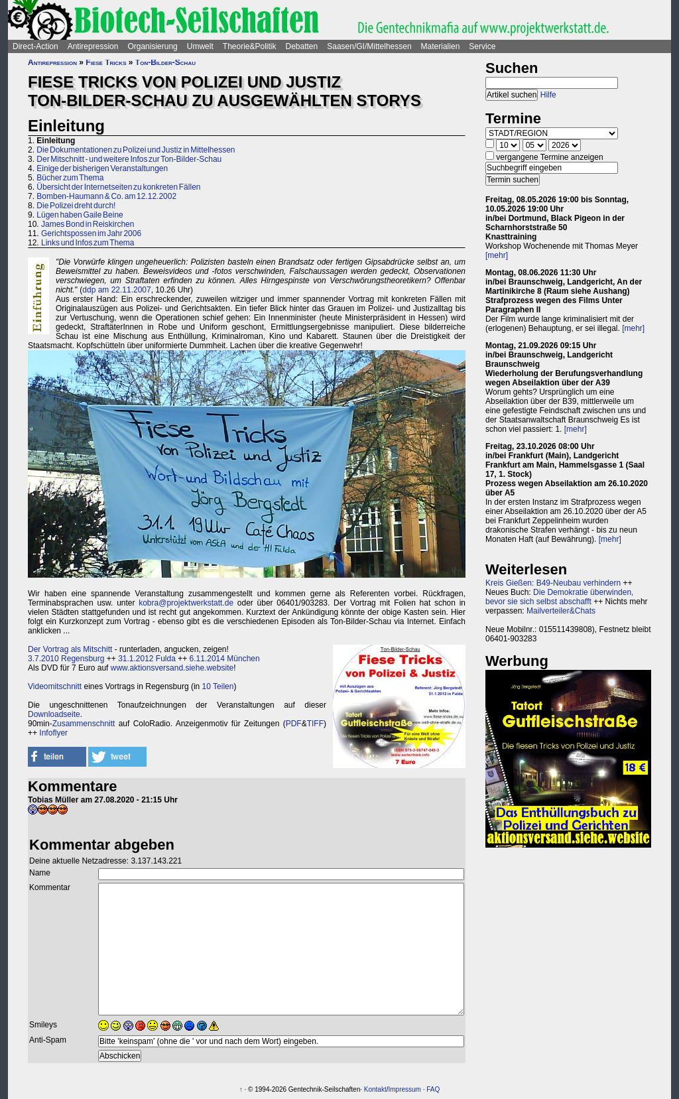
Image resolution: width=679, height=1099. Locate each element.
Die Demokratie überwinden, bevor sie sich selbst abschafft (559, 597)
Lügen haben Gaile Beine (79, 215)
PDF (294, 723)
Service (482, 46)
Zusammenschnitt (83, 723)
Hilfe (548, 94)
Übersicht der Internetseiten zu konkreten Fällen (118, 187)
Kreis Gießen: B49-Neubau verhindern (553, 583)
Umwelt (200, 46)
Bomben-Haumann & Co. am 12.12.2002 (106, 196)
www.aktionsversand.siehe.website (172, 668)
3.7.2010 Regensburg (66, 658)
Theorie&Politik (250, 46)
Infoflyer (53, 733)
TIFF (315, 723)
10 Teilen (218, 686)
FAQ (433, 1089)
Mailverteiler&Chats (560, 610)
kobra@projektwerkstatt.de (186, 603)
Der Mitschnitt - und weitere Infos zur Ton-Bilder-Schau (128, 159)
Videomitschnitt (55, 686)
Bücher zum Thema (69, 177)
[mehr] (496, 255)
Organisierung (152, 46)
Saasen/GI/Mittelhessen (369, 46)
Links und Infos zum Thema (88, 242)
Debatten (302, 46)
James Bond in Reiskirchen (87, 224)
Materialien (440, 46)
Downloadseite (54, 714)
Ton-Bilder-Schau (165, 62)
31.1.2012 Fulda (147, 658)
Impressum (404, 1089)
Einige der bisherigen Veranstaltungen (102, 168)
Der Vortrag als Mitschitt (70, 649)
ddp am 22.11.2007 (116, 289)
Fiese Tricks (106, 62)
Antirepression (93, 46)
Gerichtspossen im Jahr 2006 (91, 233)
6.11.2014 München (225, 658)
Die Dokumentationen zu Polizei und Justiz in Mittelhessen (135, 150)
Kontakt (375, 1089)
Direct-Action (35, 46)
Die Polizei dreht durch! (75, 205)
